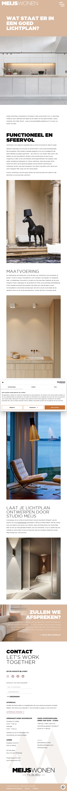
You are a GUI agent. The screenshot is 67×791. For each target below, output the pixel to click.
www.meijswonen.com (13, 760)
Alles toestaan (55, 407)
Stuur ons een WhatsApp (14, 753)
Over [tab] (55, 387)
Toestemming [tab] (11, 387)
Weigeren (12, 407)
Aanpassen (33, 407)
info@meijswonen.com (13, 758)
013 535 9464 (10, 750)
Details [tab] (34, 387)
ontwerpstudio (21, 522)
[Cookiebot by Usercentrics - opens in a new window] (58, 382)
